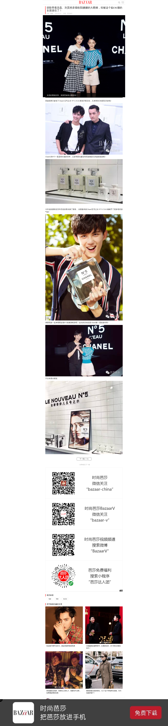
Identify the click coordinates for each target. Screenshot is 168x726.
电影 (50, 599)
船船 (51, 13)
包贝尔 (65, 599)
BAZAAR (85, 2)
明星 (57, 599)
